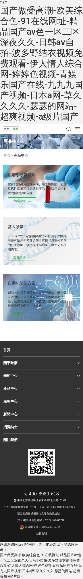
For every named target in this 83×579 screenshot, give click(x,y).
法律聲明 (41, 533)
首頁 (6, 155)
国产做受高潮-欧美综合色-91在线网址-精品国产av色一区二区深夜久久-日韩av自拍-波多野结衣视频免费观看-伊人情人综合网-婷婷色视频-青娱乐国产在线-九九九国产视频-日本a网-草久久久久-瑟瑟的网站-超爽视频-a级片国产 (41, 63)
